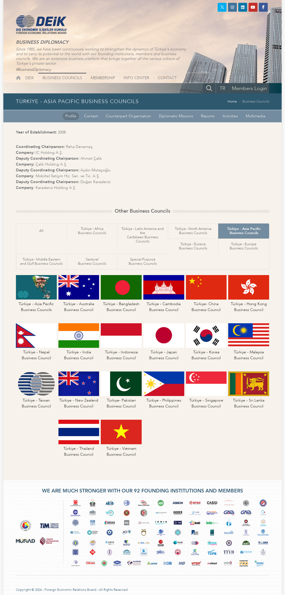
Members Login (249, 88)
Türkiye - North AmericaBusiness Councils (193, 230)
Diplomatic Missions (176, 116)
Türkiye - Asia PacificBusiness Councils (244, 230)
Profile (70, 116)
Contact (91, 116)
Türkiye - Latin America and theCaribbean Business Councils (142, 235)
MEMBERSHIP (103, 78)
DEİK (29, 78)
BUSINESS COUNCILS (62, 78)
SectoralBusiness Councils (92, 261)
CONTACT (167, 78)
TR (222, 88)
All (41, 230)
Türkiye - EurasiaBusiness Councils (193, 246)
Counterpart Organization (128, 116)
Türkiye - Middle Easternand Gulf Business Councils (41, 261)
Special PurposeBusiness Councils (143, 261)
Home (232, 101)
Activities (230, 116)
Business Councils (255, 101)
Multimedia (255, 116)
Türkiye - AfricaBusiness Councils (92, 230)
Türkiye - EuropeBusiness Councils (244, 246)
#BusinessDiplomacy (33, 69)
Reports (208, 116)
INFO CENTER (136, 78)
